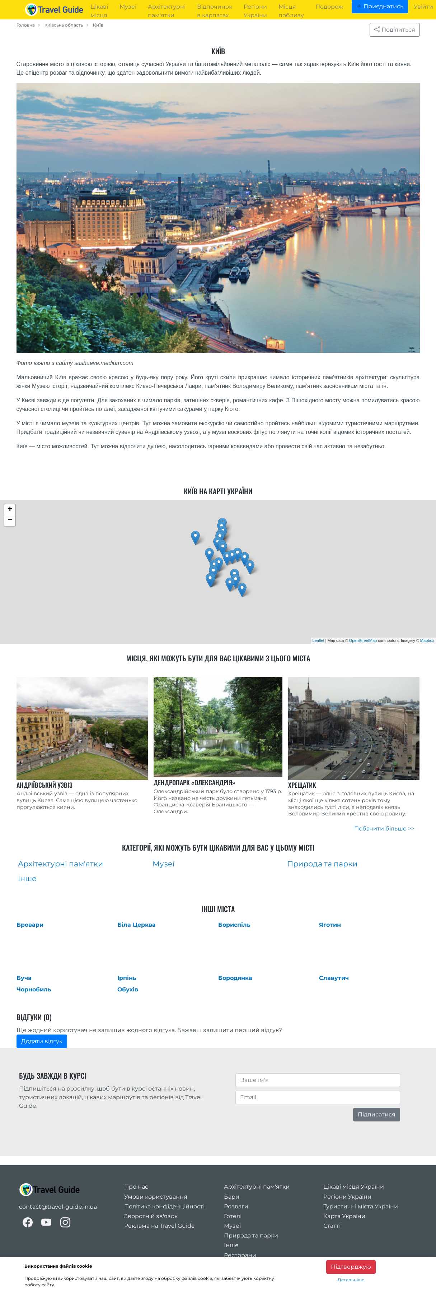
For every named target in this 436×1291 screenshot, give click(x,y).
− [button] (10, 520)
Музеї (232, 1225)
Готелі (233, 1216)
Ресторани (240, 1255)
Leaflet (318, 640)
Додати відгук (41, 1041)
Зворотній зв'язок (151, 1216)
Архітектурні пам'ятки (257, 1186)
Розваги (236, 1206)
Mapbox (427, 640)
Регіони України (347, 1196)
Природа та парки (251, 1235)
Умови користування (155, 1196)
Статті (332, 1225)
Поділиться (394, 29)
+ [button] (10, 509)
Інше (231, 1245)
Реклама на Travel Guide (159, 1225)
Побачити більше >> (384, 828)
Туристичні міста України (360, 1206)
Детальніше (351, 1279)
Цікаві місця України (353, 1186)
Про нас (136, 1186)
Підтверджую (351, 1266)
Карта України (344, 1216)
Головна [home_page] (26, 25)
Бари (231, 1196)
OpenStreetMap (363, 640)
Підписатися (376, 1114)
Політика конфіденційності (164, 1206)
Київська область (63, 25)
